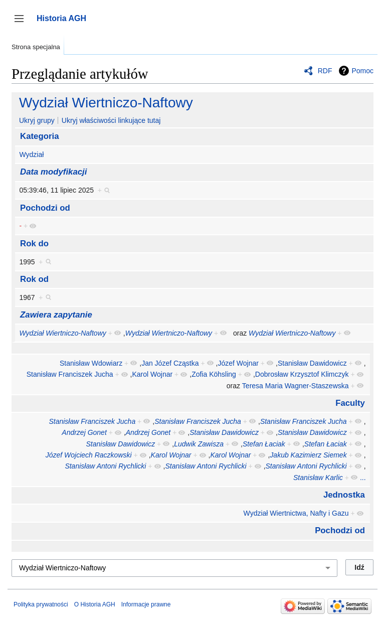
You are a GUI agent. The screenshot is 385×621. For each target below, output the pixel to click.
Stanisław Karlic (318, 478)
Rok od (34, 279)
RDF (325, 71)
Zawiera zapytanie (56, 315)
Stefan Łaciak (264, 444)
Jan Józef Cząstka (170, 363)
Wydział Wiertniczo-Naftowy (106, 102)
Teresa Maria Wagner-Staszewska (295, 386)
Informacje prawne (146, 604)
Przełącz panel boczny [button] (22, 23)
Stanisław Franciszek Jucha (70, 374)
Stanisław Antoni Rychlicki (105, 466)
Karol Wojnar (152, 374)
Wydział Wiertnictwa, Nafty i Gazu (296, 513)
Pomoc (362, 71)
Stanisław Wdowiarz (91, 363)
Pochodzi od (45, 208)
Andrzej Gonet (84, 432)
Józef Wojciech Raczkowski (89, 455)
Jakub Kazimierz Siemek (308, 455)
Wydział (31, 154)
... (363, 478)
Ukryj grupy (37, 120)
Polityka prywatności (41, 604)
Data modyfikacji (53, 172)
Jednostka (344, 495)
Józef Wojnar (238, 363)
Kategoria (39, 136)
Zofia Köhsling (213, 374)
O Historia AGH (94, 604)
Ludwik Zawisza (199, 444)
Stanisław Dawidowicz (312, 363)
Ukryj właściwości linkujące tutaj (111, 120)
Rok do (34, 243)
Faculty (350, 403)
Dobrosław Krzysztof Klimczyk (302, 374)
